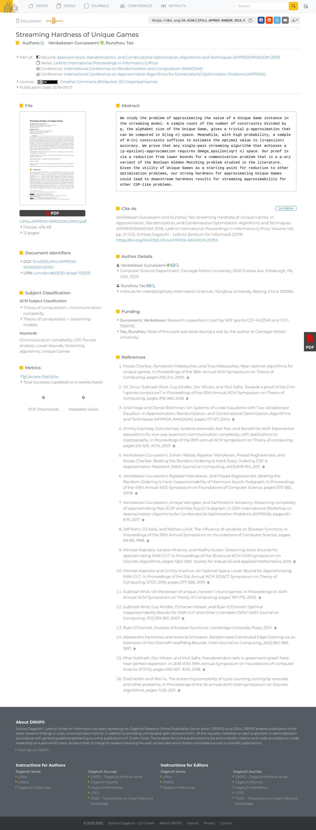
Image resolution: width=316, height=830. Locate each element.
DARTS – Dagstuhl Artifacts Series (116, 777)
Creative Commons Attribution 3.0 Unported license (97, 81)
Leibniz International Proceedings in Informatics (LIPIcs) (106, 63)
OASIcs (23, 782)
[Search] (262, 6)
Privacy (209, 823)
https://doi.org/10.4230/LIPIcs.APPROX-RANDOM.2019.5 (167, 240)
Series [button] (65, 6)
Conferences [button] (135, 6)
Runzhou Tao (120, 42)
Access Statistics (41, 376)
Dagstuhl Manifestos (106, 788)
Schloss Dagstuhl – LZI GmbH (131, 823)
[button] (305, 6)
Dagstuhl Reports (104, 782)
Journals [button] (95, 6)
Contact (226, 823)
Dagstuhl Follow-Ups (34, 788)
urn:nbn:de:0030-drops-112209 (62, 273)
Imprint (193, 823)
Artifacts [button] (172, 6)
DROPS (37, 6)
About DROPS (170, 823)
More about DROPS (33, 750)
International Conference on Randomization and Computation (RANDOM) (133, 68)
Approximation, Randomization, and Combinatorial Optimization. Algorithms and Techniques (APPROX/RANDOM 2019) (168, 57)
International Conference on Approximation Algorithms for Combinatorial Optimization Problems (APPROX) (165, 74)
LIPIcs (22, 777)
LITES (94, 793)
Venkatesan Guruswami (73, 42)
